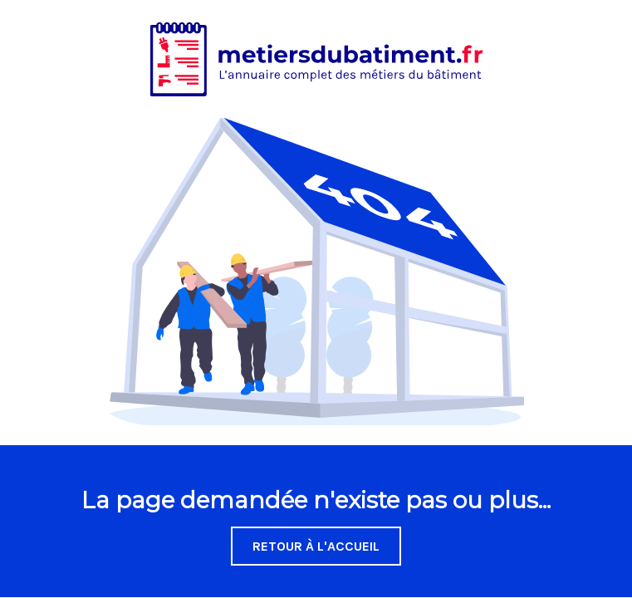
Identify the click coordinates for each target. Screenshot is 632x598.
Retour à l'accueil (316, 546)
